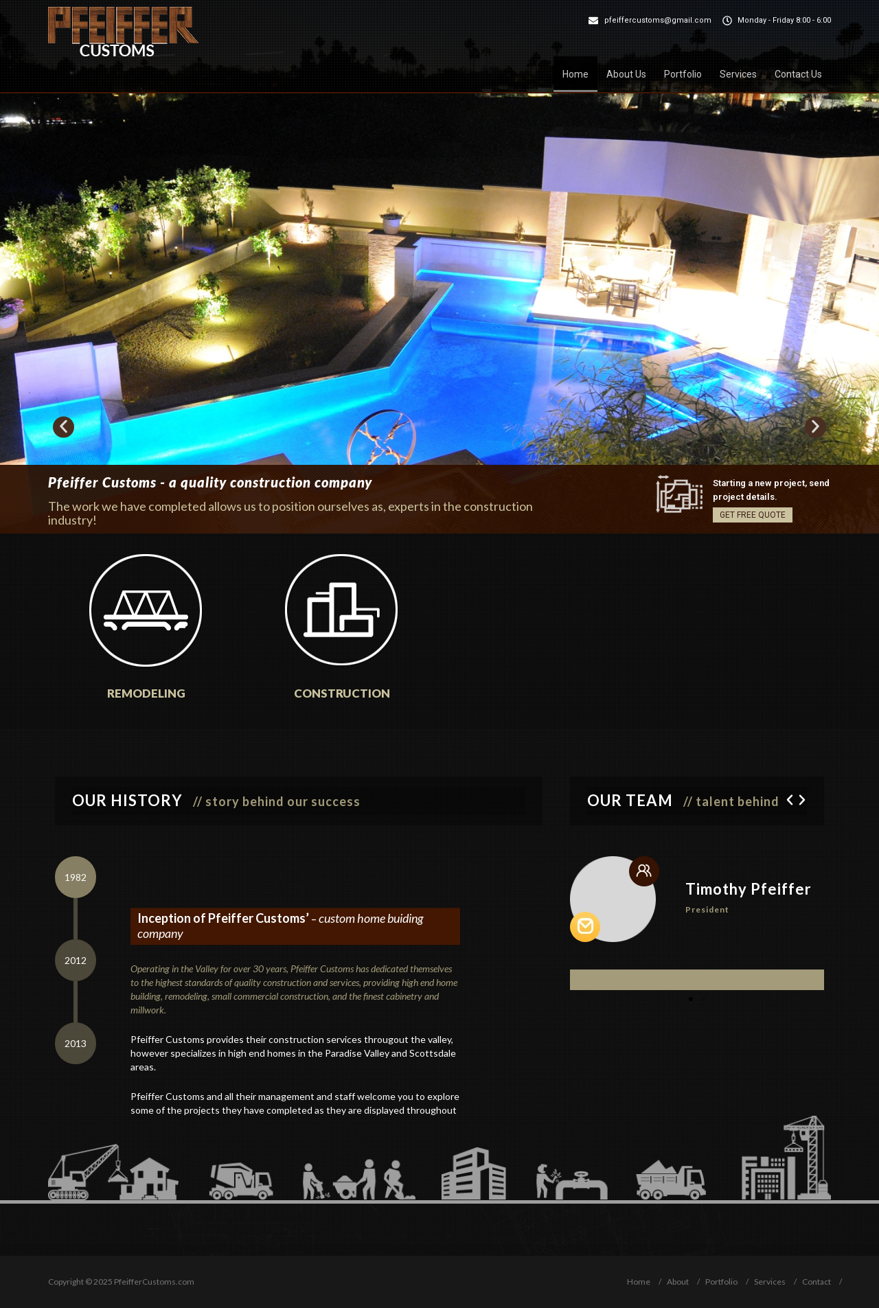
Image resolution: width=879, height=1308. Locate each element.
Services (738, 74)
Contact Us (798, 74)
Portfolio (683, 74)
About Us (626, 74)
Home (575, 74)
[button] (63, 426)
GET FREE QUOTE (753, 515)
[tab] (75, 877)
